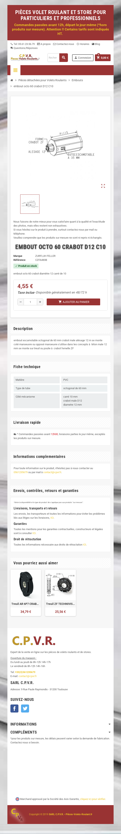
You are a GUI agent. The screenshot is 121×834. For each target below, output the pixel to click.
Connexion (82, 57)
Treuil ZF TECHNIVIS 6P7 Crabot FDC (60, 603)
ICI (52, 517)
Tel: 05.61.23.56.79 (22, 44)
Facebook (14, 708)
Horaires (83, 44)
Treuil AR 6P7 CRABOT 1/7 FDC (25, 603)
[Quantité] (30, 302)
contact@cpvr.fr (52, 472)
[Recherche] (57, 57)
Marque (17, 255)
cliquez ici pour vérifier (92, 799)
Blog (96, 44)
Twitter (25, 708)
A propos (44, 44)
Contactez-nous (63, 44)
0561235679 (21, 472)
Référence (19, 259)
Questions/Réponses (24, 48)
